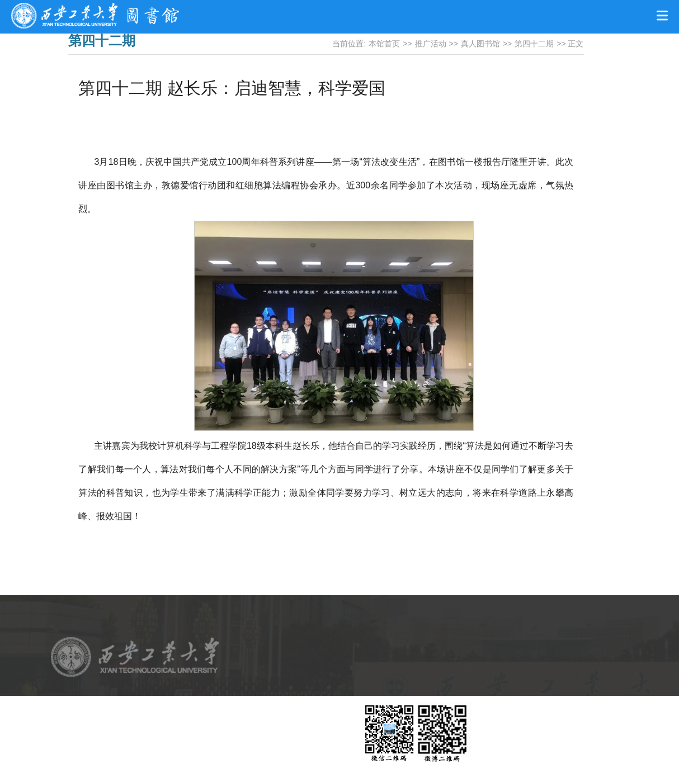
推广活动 (430, 43)
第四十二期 (534, 43)
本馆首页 (384, 43)
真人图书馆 (480, 43)
